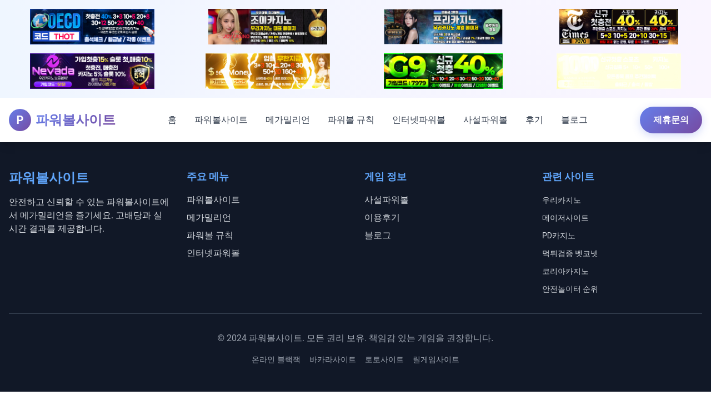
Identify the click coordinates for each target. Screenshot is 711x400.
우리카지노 (561, 200)
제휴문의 (671, 119)
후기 (534, 119)
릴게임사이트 (436, 359)
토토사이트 (384, 359)
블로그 (574, 119)
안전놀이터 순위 (570, 288)
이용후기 (382, 217)
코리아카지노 (565, 271)
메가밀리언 (288, 119)
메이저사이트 (565, 217)
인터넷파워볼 (418, 119)
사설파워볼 (485, 119)
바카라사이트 (332, 359)
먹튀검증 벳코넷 (570, 253)
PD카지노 (558, 235)
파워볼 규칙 (351, 119)
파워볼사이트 (221, 119)
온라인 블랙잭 (276, 359)
